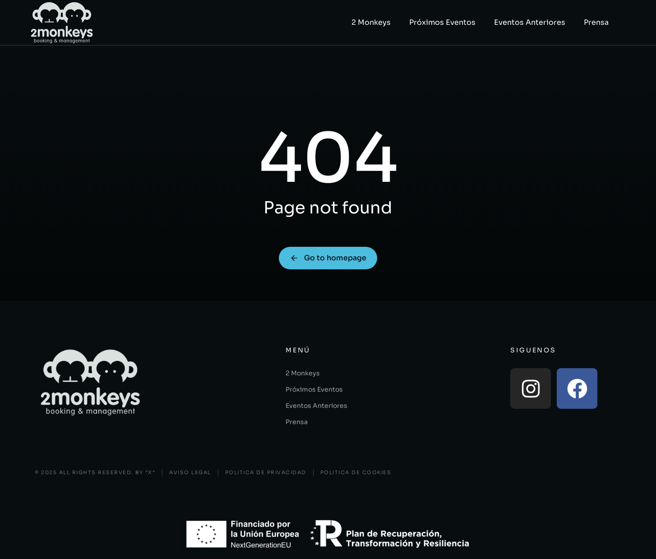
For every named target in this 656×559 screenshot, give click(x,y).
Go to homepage (328, 258)
